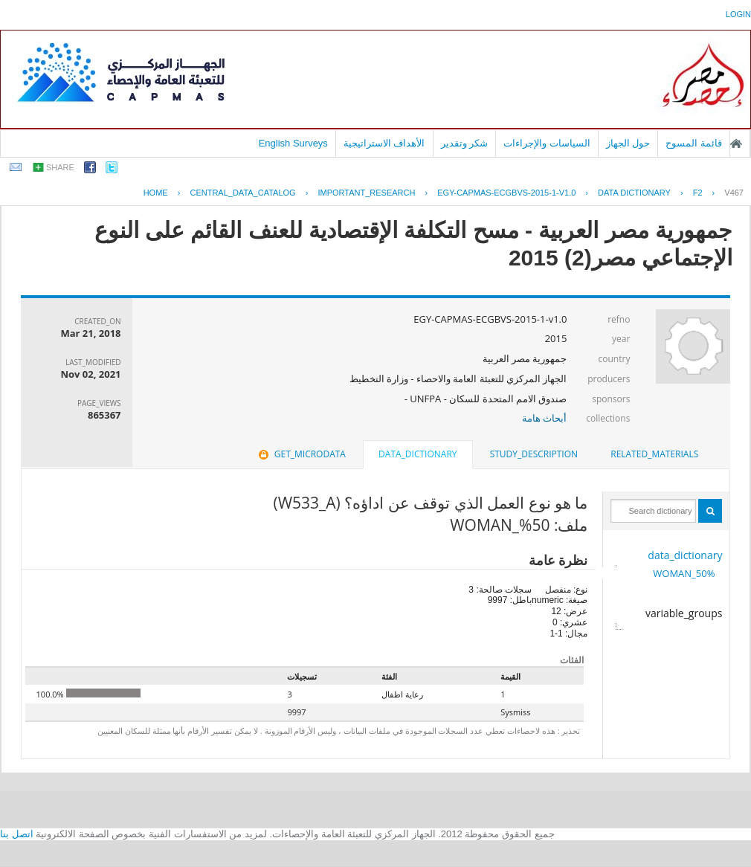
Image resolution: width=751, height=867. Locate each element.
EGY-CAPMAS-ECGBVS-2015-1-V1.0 (506, 192)
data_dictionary (685, 555)
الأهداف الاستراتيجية (384, 143)
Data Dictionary (634, 192)
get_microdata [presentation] (301, 454)
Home (156, 192)
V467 (734, 192)
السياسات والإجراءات (546, 143)
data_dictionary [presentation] (417, 454)
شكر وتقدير (465, 143)
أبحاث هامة (544, 418)
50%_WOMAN (684, 573)
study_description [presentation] (534, 454)
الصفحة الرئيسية (736, 143)
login (738, 14)
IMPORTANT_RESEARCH (366, 192)
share (60, 167)
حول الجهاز (628, 143)
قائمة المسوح (693, 143)
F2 (698, 192)
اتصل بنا (16, 833)
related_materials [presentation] (654, 454)
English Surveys (293, 143)
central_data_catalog (242, 192)
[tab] (654, 454)
